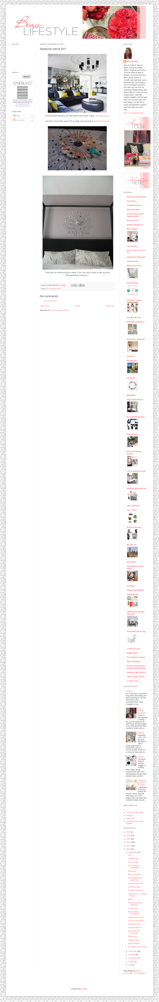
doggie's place (133, 940)
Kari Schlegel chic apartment (135, 879)
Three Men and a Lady (136, 631)
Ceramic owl (133, 908)
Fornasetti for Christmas (137, 947)
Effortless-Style (133, 210)
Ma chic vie (131, 545)
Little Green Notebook (136, 257)
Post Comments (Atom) (59, 310)
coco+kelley (132, 246)
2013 (128, 839)
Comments (18, 120)
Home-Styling (132, 283)
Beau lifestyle (132, 61)
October (132, 955)
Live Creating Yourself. (136, 471)
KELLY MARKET (133, 662)
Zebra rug (132, 871)
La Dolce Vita (132, 681)
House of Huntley (134, 527)
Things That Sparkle (135, 590)
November (133, 951)
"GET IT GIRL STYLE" (136, 677)
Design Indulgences (135, 225)
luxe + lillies (132, 510)
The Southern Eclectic (136, 657)
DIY (48, 289)
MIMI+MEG (131, 395)
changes (129, 691)
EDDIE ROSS (132, 653)
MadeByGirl (132, 361)
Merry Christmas (134, 874)
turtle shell (130, 818)
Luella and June (133, 649)
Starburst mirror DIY (136, 883)
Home (77, 306)
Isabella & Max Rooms (136, 672)
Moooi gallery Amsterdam (133, 913)
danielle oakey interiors (136, 488)
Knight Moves (132, 594)
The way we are (102, 116)
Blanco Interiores (134, 266)
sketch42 (130, 356)
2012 (128, 842)
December (133, 852)
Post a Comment (50, 301)
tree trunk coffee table (134, 812)
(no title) (141, 757)
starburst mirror (55, 289)
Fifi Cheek (131, 378)
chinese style (133, 862)
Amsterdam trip (134, 924)
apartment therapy (101, 121)
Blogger (84, 989)
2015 (128, 832)
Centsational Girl (134, 205)
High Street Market (134, 400)
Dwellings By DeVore (135, 322)
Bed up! (141, 733)
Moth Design (132, 229)
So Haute (130, 586)
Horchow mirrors (134, 928)
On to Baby (131, 562)
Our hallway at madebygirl (133, 866)
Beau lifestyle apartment (142, 711)
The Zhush (131, 201)
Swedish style (133, 859)
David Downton (134, 943)
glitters (130, 899)
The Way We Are (133, 318)
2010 (128, 849)
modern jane (132, 434)
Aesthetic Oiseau (134, 300)
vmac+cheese (132, 261)
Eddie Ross (132, 937)
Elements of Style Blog (136, 197)
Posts (16, 116)
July (130, 965)
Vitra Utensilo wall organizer (135, 904)
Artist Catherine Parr (136, 917)
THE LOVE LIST (133, 506)
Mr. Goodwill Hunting (135, 417)
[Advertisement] (20, 169)
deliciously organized (136, 339)
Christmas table (134, 887)
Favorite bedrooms (135, 890)
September (133, 958)
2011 (128, 846)
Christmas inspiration (136, 921)
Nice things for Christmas (133, 932)
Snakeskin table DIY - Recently (142, 783)
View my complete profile (133, 113)
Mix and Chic (132, 220)
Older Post (110, 306)
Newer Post (45, 306)
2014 (128, 836)
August (132, 962)
